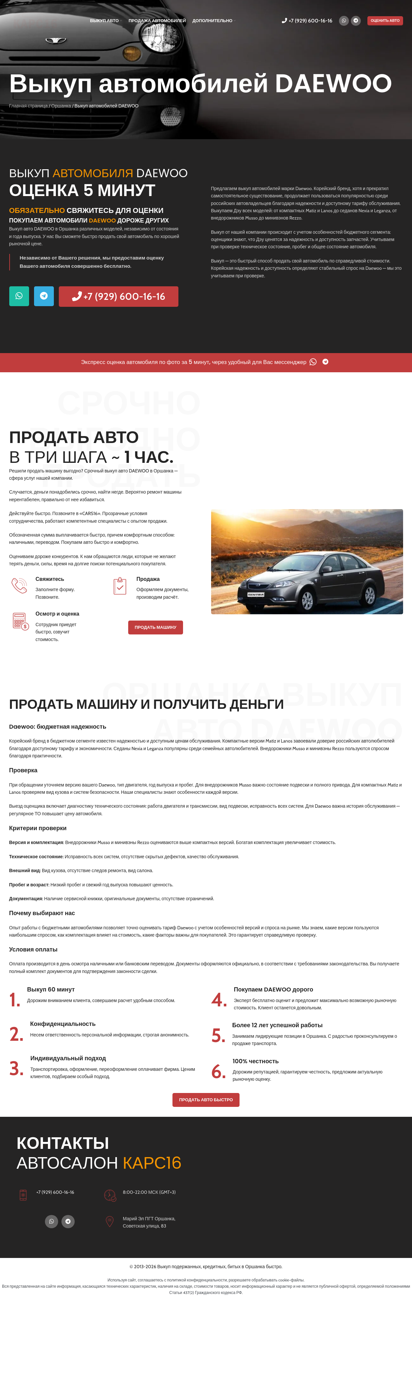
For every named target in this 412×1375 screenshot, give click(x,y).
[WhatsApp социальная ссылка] (344, 21)
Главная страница (28, 106)
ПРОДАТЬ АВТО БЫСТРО (206, 1099)
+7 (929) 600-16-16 (307, 21)
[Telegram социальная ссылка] (356, 21)
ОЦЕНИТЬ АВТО (385, 20)
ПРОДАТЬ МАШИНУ (155, 627)
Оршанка (61, 106)
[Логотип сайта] (35, 20)
